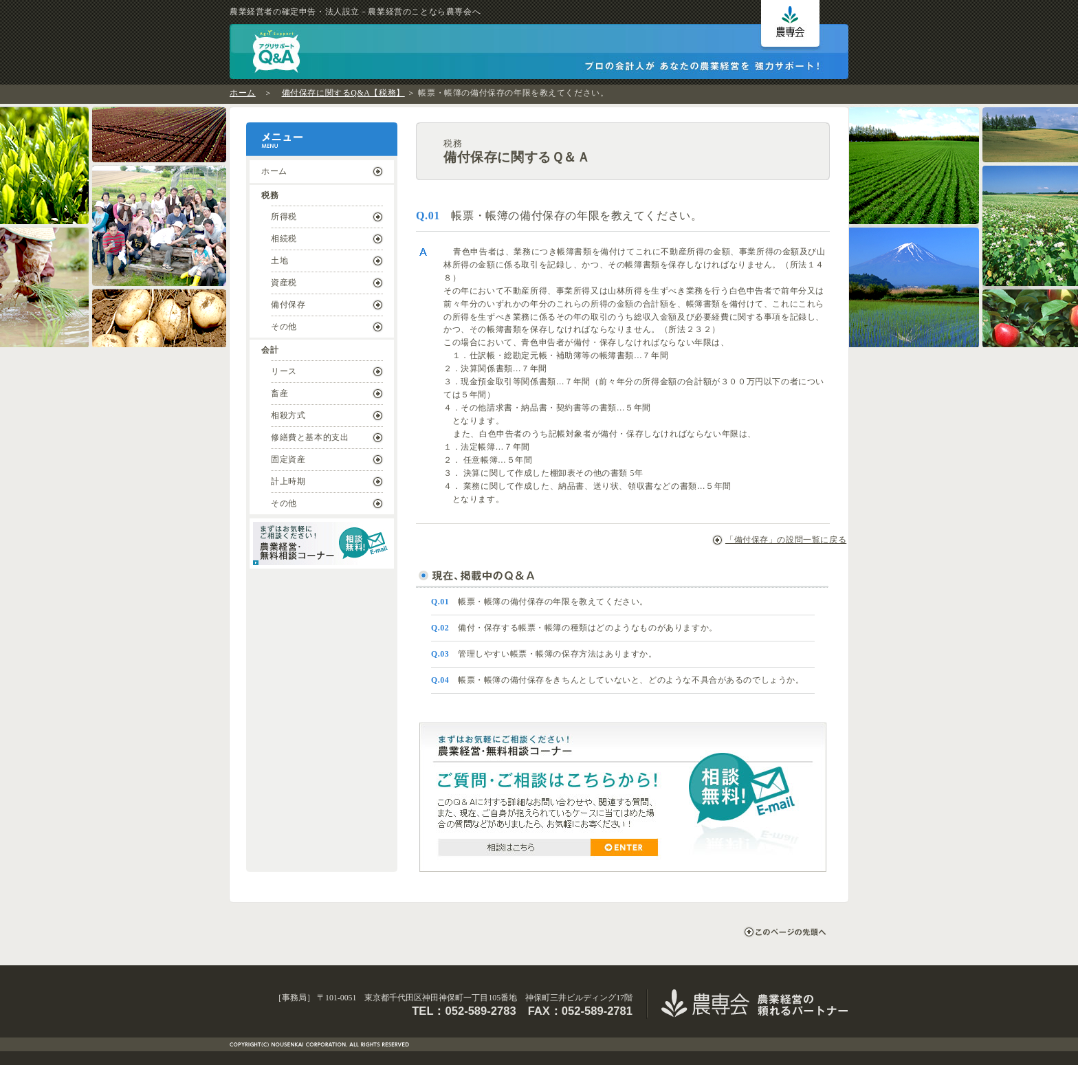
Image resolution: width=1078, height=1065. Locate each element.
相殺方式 (288, 415)
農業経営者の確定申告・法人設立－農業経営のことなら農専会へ (355, 12)
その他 (284, 326)
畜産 (279, 393)
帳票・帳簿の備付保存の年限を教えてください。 (539, 601)
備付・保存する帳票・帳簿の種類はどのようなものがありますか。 (574, 628)
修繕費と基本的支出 (310, 437)
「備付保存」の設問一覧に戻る (774, 540)
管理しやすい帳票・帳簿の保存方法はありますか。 (544, 654)
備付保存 (288, 304)
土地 (279, 260)
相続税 (284, 238)
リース (284, 371)
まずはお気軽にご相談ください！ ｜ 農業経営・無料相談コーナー (322, 543)
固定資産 (288, 459)
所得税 (284, 216)
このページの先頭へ (784, 932)
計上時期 (288, 481)
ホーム (243, 93)
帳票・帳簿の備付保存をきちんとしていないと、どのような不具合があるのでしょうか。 (617, 680)
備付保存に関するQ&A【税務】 (343, 93)
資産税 (284, 282)
